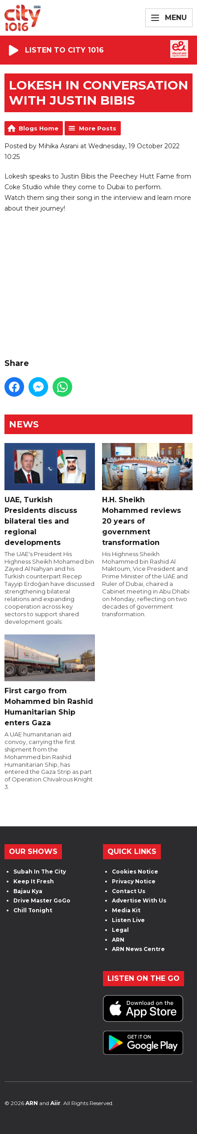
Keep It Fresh (33, 881)
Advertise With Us (139, 900)
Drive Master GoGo (41, 900)
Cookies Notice (135, 871)
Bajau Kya (27, 891)
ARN (118, 939)
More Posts (97, 128)
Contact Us (128, 891)
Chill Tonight (32, 910)
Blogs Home (38, 128)
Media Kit (126, 910)
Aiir (55, 1103)
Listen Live (128, 920)
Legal (120, 930)
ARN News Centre (138, 949)
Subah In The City (39, 871)
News (24, 424)
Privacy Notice (134, 881)
